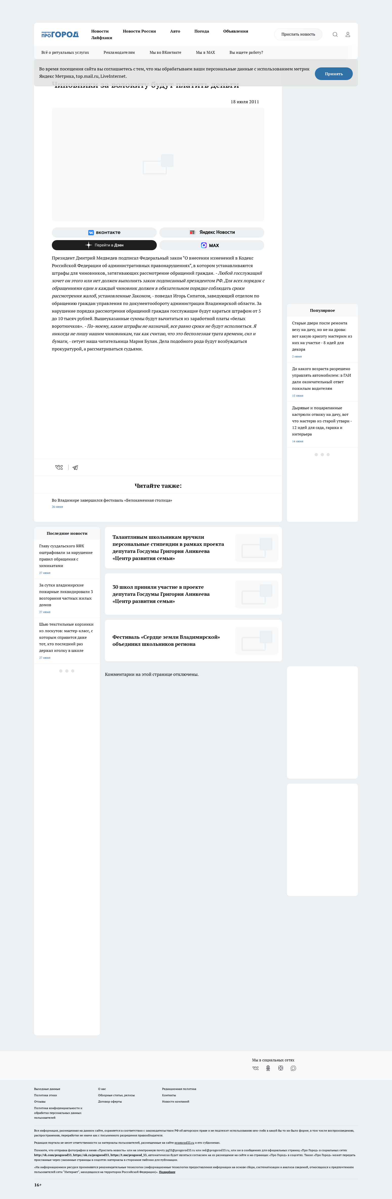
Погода (201, 31)
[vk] (59, 467)
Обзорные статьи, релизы (116, 1095)
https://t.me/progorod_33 (129, 1155)
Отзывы (40, 1101)
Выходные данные (47, 1089)
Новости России (139, 31)
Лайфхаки (101, 37)
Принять (334, 73)
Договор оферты (110, 1101)
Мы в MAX (205, 52)
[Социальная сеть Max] (211, 245)
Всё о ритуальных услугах (65, 52)
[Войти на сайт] (348, 34)
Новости (100, 31)
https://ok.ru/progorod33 (91, 1155)
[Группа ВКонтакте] (104, 232)
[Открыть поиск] (335, 34)
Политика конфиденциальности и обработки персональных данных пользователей (58, 1112)
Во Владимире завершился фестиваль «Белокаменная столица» (158, 504)
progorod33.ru (184, 1142)
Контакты (169, 1095)
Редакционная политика (179, 1089)
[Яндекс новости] (211, 232)
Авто (175, 31)
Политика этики (45, 1095)
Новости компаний (175, 1101)
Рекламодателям (119, 52)
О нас (102, 1089)
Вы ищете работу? (246, 52)
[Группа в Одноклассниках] (268, 1068)
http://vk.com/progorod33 (53, 1155)
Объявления (235, 31)
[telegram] (77, 467)
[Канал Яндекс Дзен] (104, 245)
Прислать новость (298, 34)
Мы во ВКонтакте (166, 52)
